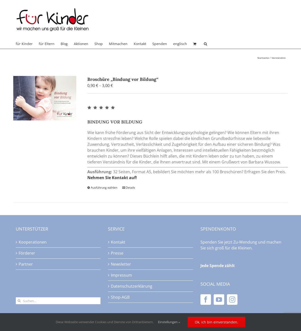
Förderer (27, 253)
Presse (117, 253)
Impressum (121, 275)
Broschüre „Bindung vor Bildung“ (122, 79)
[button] (205, 44)
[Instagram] (232, 299)
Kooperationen (33, 242)
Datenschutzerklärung (131, 286)
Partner (26, 264)
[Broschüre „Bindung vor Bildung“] (45, 98)
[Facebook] (205, 299)
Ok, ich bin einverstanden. (216, 322)
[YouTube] (219, 299)
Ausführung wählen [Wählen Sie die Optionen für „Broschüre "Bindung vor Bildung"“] (104, 187)
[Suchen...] (58, 300)
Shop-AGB (120, 297)
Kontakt (118, 242)
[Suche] (19, 300)
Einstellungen (169, 322)
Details (130, 187)
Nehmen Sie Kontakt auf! (112, 177)
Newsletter (121, 264)
